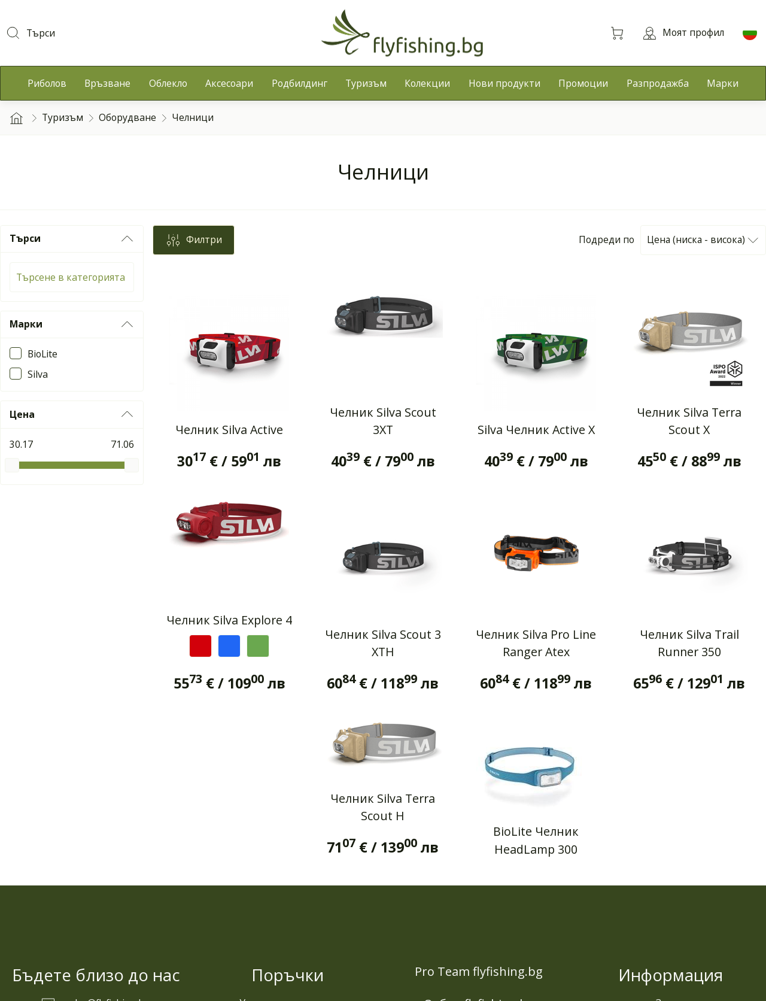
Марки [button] (72, 324)
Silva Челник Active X (536, 429)
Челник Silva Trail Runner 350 (689, 643)
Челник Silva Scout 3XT (383, 421)
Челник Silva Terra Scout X (689, 421)
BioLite (42, 353)
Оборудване (127, 117)
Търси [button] (72, 239)
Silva (38, 374)
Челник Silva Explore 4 (229, 620)
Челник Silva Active (229, 429)
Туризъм (62, 117)
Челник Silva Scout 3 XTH (383, 643)
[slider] (12, 465)
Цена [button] (72, 414)
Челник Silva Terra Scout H (382, 807)
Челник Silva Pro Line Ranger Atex (536, 643)
